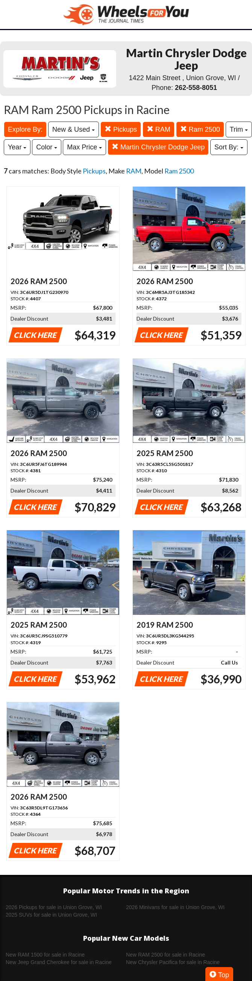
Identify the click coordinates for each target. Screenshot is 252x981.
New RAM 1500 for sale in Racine (45, 955)
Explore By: (25, 129)
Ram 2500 (200, 129)
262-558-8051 (196, 87)
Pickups (121, 129)
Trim (239, 129)
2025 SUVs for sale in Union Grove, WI (51, 915)
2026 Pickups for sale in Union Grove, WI (54, 907)
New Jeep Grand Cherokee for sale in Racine (59, 962)
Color (46, 147)
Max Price (84, 147)
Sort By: (228, 147)
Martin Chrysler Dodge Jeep (158, 147)
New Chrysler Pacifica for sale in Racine (173, 962)
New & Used (73, 129)
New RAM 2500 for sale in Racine (165, 955)
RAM (158, 129)
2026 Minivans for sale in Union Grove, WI (175, 907)
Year (17, 147)
